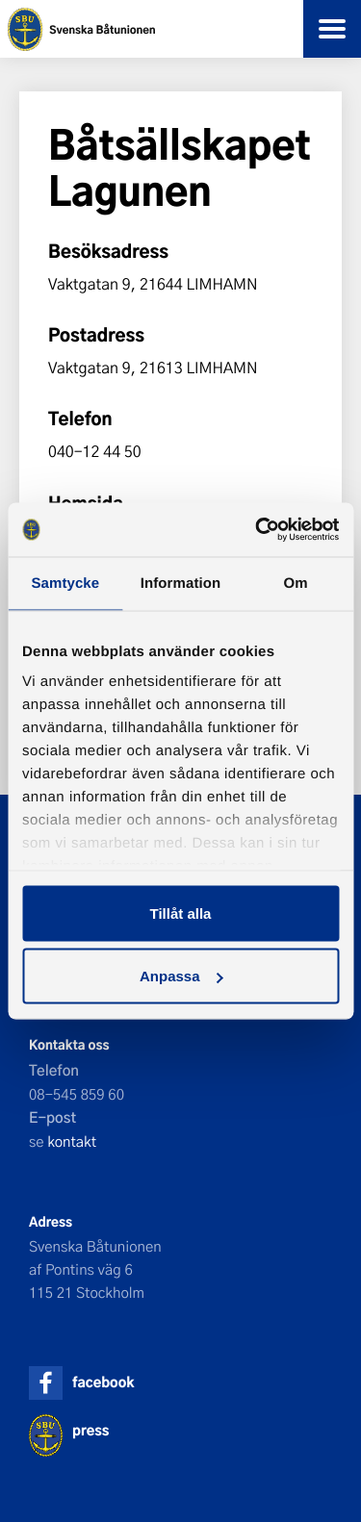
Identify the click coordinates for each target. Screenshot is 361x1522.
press (90, 1430)
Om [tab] (296, 582)
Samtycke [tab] (65, 582)
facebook (103, 1382)
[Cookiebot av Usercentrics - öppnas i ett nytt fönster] (257, 530)
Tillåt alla (181, 912)
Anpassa (181, 976)
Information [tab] (181, 582)
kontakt (71, 1141)
